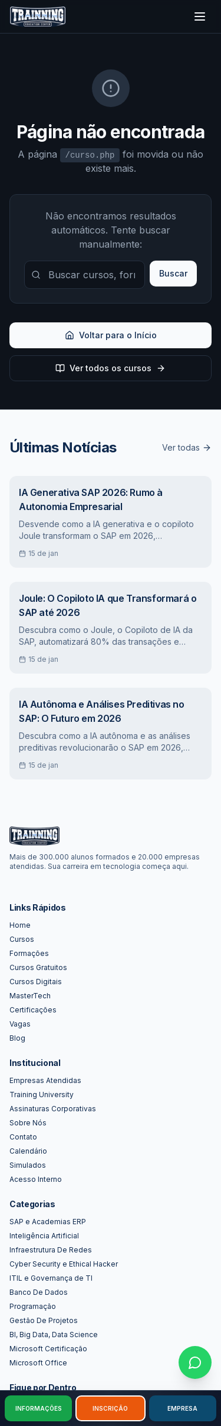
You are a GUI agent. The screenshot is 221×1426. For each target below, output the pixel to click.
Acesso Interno (35, 1179)
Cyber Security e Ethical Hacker (63, 1264)
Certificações (33, 1009)
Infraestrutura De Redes (50, 1249)
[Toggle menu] (200, 16)
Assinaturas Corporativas (52, 1108)
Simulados (27, 1165)
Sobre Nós (28, 1122)
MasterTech (30, 995)
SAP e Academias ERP (47, 1221)
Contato (23, 1136)
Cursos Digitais (35, 981)
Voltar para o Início (111, 335)
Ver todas (187, 447)
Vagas (20, 1023)
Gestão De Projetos (43, 1320)
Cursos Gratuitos (38, 967)
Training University (41, 1094)
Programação (32, 1306)
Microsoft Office (38, 1362)
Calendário (28, 1151)
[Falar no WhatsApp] (195, 1362)
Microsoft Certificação (48, 1348)
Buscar (173, 273)
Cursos (21, 939)
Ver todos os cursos (110, 368)
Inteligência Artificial (44, 1235)
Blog (17, 1038)
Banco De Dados (38, 1292)
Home (20, 925)
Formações (29, 953)
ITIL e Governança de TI (51, 1278)
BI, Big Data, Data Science (53, 1334)
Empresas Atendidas (45, 1080)
